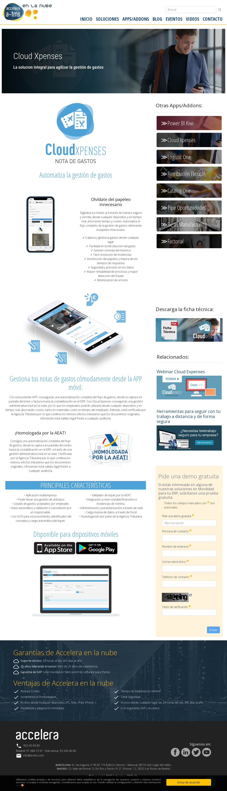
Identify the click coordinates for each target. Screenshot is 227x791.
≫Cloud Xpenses (178, 140)
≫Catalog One (176, 190)
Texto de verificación (176, 607)
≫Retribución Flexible (183, 174)
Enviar (213, 630)
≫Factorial (172, 241)
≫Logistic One (176, 157)
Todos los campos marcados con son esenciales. (189, 505)
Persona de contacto (177, 531)
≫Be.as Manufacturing (184, 224)
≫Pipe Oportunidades (183, 207)
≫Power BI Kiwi (177, 123)
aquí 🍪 (20, 785)
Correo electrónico (175, 562)
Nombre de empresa (176, 546)
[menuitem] (86, 19)
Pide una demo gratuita (178, 516)
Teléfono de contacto (177, 577)
